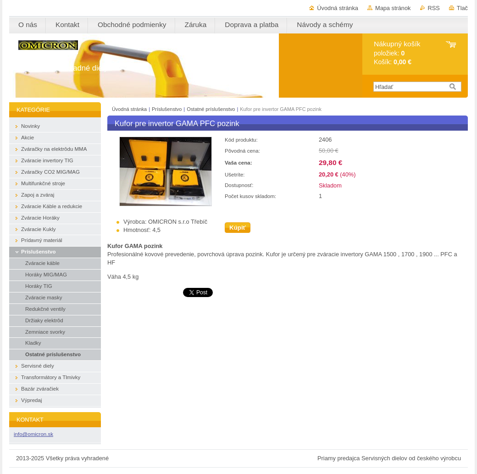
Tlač (462, 8)
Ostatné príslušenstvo (211, 109)
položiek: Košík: (397, 53)
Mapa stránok (393, 8)
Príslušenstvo (167, 109)
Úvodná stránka (337, 8)
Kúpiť (237, 227)
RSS (434, 8)
